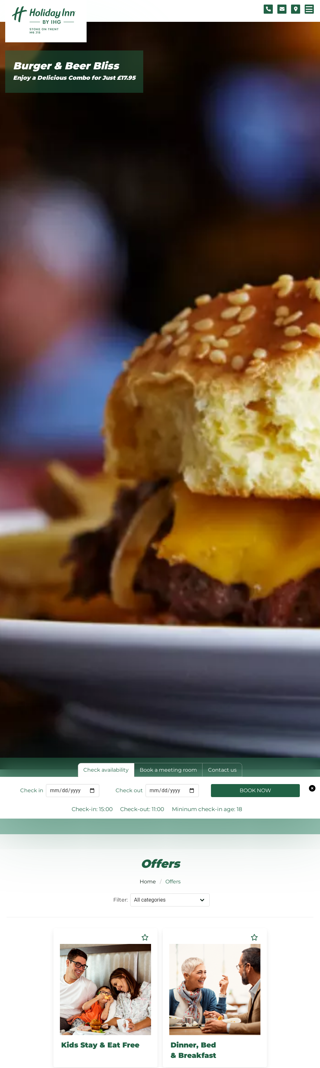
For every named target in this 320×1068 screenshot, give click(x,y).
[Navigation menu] (309, 9)
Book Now (255, 790)
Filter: (120, 900)
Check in (31, 790)
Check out (129, 790)
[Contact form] (281, 9)
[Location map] (295, 9)
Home (148, 881)
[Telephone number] (268, 9)
